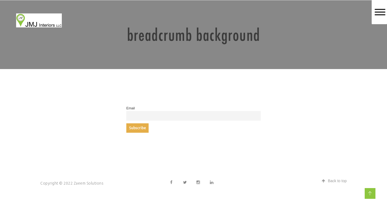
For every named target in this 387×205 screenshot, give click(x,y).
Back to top (334, 181)
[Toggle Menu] (380, 12)
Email (130, 108)
